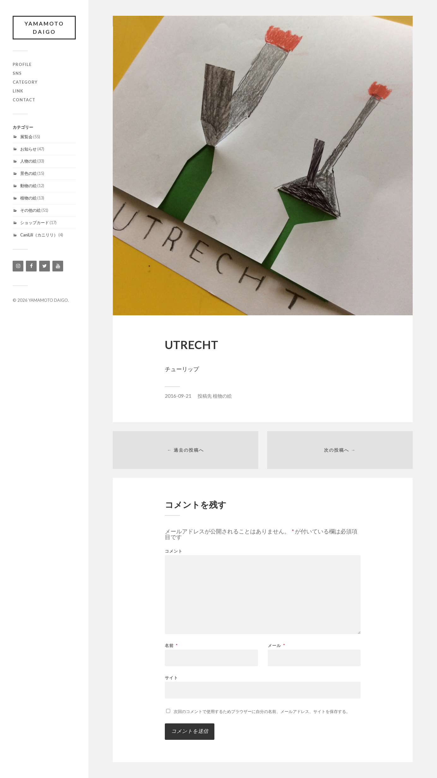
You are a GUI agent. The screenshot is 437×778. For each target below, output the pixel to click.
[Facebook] (31, 266)
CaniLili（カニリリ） (39, 234)
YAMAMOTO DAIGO (44, 27)
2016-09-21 (178, 396)
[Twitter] (44, 266)
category (25, 82)
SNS (17, 73)
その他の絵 (30, 210)
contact (24, 99)
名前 (171, 646)
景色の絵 (28, 173)
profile (22, 64)
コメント (174, 551)
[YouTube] (57, 266)
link (18, 90)
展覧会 (26, 136)
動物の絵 (28, 185)
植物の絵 (28, 197)
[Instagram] (18, 266)
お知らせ (28, 148)
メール (276, 646)
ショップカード (34, 222)
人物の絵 (28, 160)
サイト (171, 677)
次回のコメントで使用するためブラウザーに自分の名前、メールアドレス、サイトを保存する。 (262, 711)
